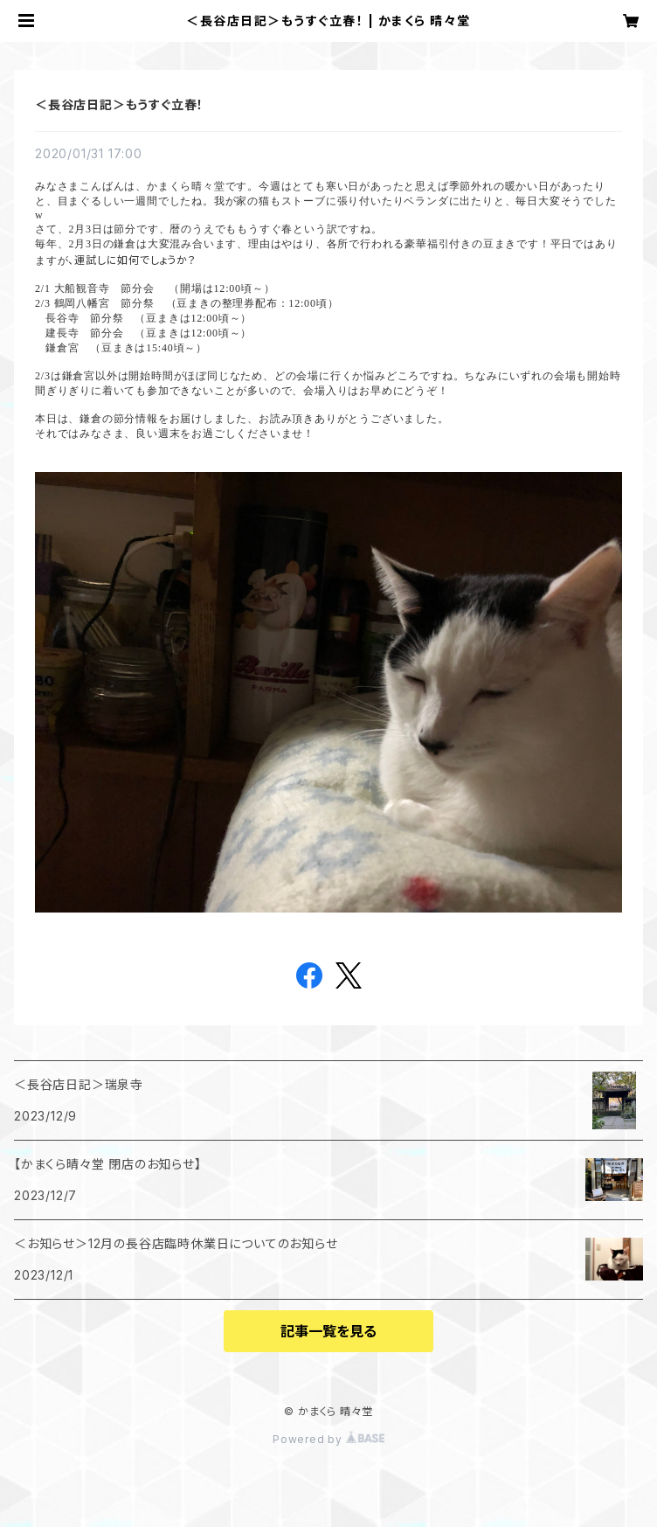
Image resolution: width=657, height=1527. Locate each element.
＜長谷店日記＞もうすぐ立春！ (119, 104)
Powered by (328, 1439)
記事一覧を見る (328, 1331)
